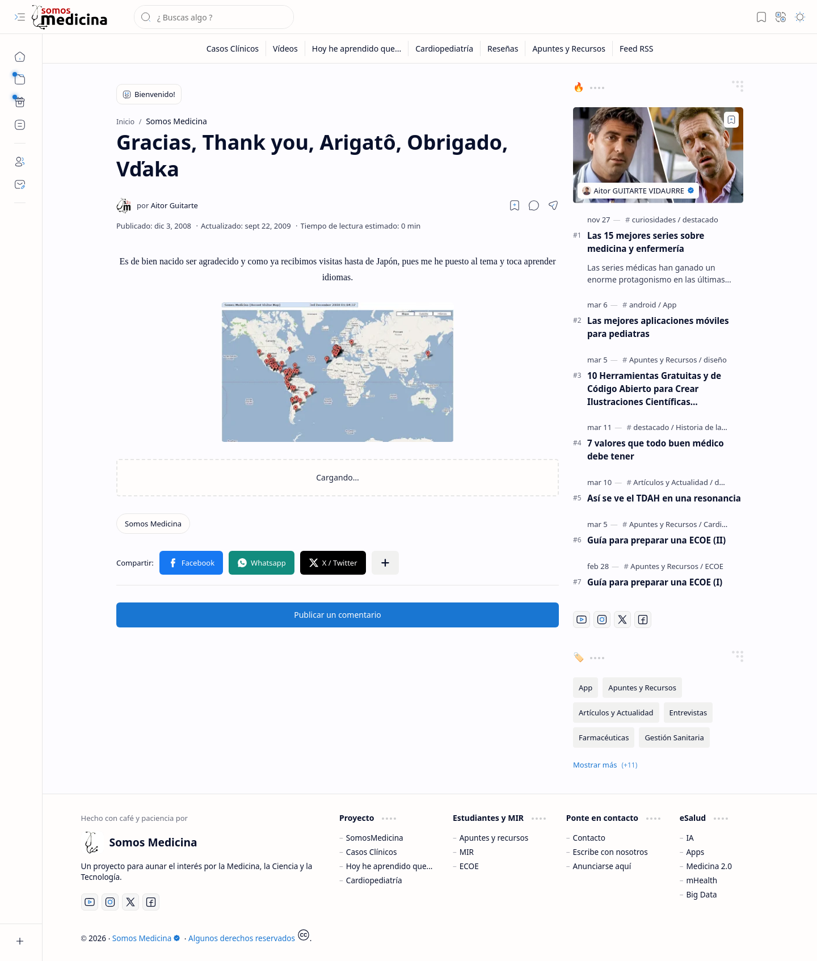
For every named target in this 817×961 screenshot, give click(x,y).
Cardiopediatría (374, 880)
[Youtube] (581, 619)
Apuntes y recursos (494, 837)
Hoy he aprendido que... (389, 866)
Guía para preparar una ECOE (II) (656, 540)
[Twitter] (622, 619)
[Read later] (514, 205)
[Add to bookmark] (731, 120)
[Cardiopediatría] (444, 48)
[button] (19, 17)
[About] (20, 161)
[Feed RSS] (636, 48)
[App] (669, 305)
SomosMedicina (374, 837)
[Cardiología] (723, 524)
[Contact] (20, 184)
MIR (467, 851)
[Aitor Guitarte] (167, 205)
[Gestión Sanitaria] (674, 737)
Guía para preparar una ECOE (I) (654, 582)
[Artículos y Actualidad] (673, 482)
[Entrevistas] (688, 712)
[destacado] (700, 219)
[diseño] (715, 360)
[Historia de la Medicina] (715, 427)
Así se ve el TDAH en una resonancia (664, 498)
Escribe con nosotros (610, 851)
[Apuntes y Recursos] (569, 48)
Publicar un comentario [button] (337, 614)
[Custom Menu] (20, 102)
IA (689, 837)
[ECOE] (714, 566)
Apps (695, 851)
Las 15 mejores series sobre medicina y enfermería (645, 242)
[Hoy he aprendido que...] (356, 48)
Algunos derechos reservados (241, 938)
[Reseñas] (503, 48)
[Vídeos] (285, 48)
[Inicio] (20, 56)
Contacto (589, 837)
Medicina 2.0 (709, 866)
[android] (645, 305)
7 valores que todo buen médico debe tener (655, 449)
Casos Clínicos (371, 851)
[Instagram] (601, 619)
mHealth (701, 880)
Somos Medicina (146, 938)
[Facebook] (642, 619)
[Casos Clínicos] (233, 48)
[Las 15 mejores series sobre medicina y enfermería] (658, 155)
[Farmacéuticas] (603, 737)
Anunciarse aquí (602, 866)
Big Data (701, 894)
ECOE (469, 866)
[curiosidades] (656, 219)
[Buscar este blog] (213, 17)
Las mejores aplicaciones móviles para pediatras (658, 327)
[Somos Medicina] (69, 17)
